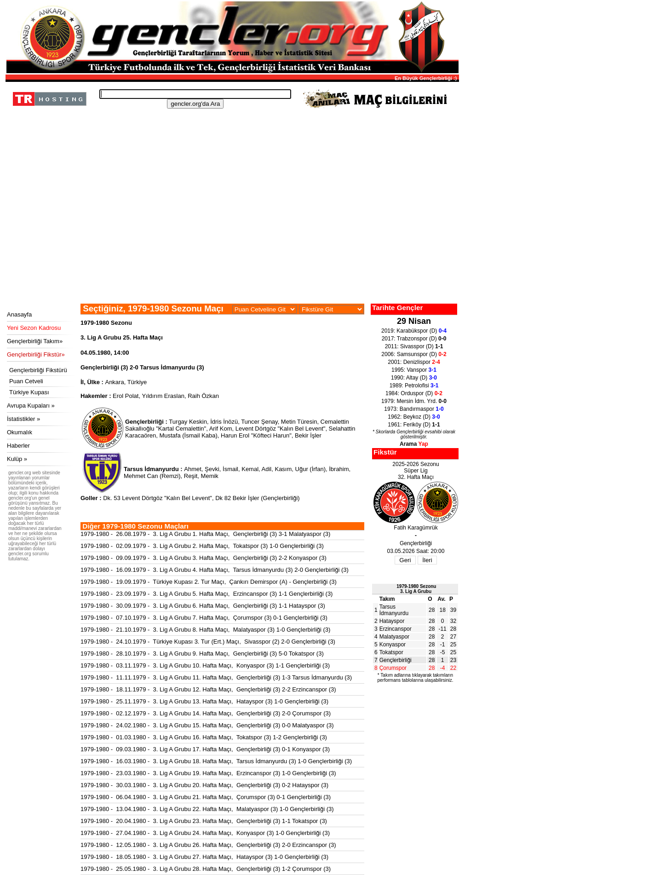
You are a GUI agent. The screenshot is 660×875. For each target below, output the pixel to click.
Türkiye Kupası (29, 392)
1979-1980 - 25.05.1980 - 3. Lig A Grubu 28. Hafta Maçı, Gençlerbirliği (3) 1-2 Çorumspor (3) (205, 868)
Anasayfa (19, 314)
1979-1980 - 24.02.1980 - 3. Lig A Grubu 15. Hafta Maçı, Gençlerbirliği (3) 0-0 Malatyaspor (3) (207, 725)
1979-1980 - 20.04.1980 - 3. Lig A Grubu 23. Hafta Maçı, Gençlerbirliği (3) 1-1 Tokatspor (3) (203, 820)
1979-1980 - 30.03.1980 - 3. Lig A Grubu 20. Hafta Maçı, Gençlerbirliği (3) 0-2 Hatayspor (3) (204, 785)
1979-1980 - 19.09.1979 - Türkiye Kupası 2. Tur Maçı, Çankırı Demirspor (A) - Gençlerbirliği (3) (208, 581)
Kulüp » (17, 458)
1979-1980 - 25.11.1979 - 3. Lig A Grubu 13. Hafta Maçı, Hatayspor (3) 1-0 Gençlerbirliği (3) (204, 701)
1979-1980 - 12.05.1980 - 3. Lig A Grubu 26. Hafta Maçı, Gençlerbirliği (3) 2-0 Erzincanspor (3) (208, 844)
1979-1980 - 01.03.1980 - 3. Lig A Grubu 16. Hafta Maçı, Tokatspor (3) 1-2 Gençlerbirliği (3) (203, 737)
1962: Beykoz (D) (414, 417)
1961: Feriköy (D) (414, 424)
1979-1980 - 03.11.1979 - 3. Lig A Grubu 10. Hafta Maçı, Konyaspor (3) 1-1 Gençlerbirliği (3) (205, 665)
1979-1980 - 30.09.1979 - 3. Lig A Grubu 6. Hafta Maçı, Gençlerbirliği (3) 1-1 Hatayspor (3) (202, 605)
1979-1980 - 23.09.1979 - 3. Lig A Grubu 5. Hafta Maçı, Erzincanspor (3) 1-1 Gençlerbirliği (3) (206, 593)
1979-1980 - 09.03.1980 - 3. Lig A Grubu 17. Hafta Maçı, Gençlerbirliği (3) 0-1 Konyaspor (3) (205, 749)
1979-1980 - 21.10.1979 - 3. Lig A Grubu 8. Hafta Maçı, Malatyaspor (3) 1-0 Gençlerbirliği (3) (205, 629)
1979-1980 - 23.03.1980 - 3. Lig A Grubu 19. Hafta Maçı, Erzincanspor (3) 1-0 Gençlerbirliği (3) (208, 773)
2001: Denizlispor (414, 362)
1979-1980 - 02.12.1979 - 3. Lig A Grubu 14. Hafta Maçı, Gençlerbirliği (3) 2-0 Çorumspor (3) (205, 713)
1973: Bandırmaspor (413, 409)
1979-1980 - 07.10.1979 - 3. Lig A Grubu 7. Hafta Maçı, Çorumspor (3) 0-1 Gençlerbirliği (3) (203, 617)
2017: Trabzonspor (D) (414, 338)
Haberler (18, 445)
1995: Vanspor (413, 370)
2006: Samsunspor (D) (413, 354)
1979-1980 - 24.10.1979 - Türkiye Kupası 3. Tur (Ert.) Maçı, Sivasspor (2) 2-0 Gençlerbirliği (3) (207, 641)
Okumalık (19, 432)
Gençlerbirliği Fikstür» (36, 354)
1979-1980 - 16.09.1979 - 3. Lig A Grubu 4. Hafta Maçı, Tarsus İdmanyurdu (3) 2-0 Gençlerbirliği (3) (214, 569)
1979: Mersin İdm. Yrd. (414, 401)
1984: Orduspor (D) (413, 393)
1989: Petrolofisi (414, 385)
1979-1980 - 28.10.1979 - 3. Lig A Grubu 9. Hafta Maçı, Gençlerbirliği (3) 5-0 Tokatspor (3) (202, 653)
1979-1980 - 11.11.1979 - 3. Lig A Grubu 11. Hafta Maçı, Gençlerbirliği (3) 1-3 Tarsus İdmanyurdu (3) (216, 677)
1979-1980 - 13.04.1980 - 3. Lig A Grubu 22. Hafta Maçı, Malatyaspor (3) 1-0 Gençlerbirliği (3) (207, 809)
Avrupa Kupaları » (31, 405)
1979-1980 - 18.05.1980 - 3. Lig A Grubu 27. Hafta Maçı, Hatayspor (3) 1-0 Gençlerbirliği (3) (204, 856)
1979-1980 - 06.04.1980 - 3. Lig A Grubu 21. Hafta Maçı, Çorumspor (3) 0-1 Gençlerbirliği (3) (205, 797)
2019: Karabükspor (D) (414, 331)
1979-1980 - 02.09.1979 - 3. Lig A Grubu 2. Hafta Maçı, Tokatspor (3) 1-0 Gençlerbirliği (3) (202, 545)
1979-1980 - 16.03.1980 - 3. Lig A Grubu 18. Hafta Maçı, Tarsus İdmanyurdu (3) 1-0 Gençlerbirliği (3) (216, 761)
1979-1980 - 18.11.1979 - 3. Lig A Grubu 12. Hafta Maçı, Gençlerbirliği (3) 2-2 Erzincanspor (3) (208, 689)
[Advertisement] (231, 234)
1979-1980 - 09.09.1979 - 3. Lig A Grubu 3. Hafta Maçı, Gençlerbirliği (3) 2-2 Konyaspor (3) (203, 557)
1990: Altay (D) (414, 377)
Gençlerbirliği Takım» (35, 341)
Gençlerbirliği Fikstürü (38, 370)
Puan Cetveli (26, 381)
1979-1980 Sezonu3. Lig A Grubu (416, 589)
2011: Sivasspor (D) (414, 346)
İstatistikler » (23, 418)
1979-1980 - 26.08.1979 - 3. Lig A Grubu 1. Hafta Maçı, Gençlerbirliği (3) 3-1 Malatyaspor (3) (205, 533)
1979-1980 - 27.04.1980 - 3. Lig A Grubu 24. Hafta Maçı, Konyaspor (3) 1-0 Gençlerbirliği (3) (205, 832)
